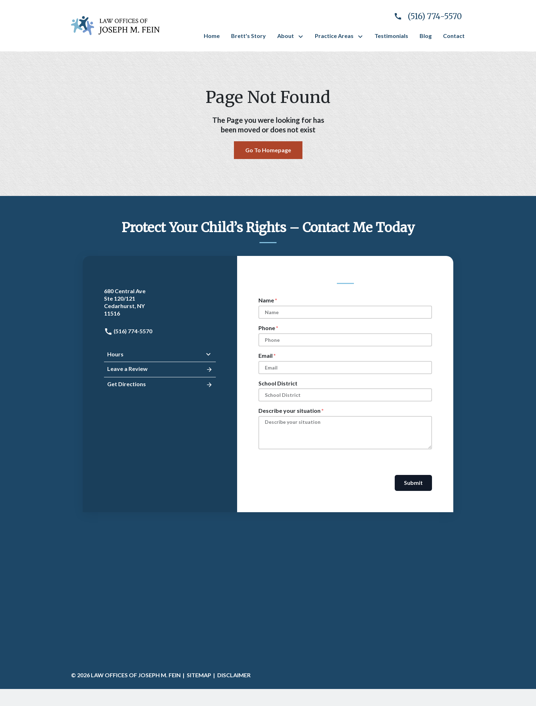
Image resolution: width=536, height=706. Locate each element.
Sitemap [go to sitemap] (199, 675)
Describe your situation (289, 410)
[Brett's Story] (248, 36)
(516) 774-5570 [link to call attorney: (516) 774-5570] (128, 331)
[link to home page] (115, 24)
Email (265, 355)
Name (266, 300)
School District (277, 383)
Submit (413, 482)
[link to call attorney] (424, 16)
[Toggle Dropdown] (302, 36)
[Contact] (454, 36)
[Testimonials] (391, 36)
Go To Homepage (268, 150)
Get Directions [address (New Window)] (160, 385)
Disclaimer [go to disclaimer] (234, 675)
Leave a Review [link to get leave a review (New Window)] (160, 369)
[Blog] (426, 36)
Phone (266, 327)
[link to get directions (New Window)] (160, 302)
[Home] (212, 36)
